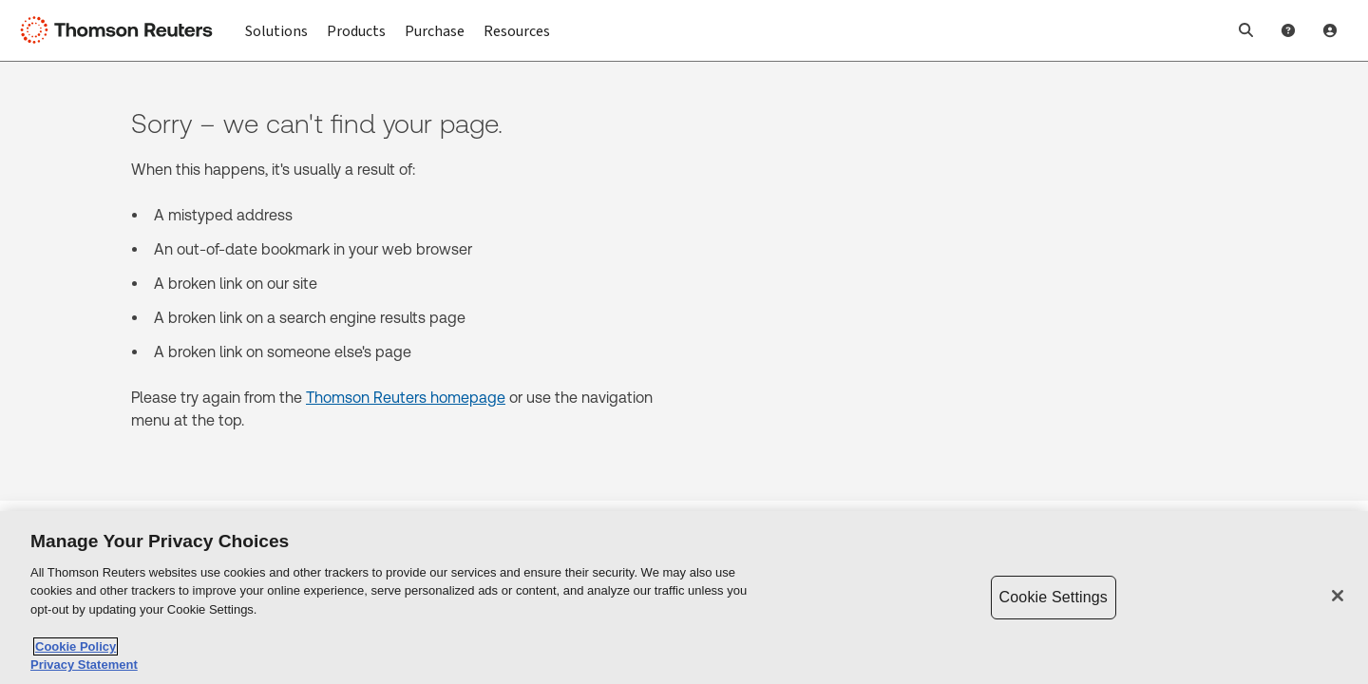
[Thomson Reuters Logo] (121, 30)
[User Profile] (1330, 30)
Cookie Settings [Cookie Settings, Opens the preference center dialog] (1053, 597)
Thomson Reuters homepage (405, 398)
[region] (684, 597)
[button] (1246, 30)
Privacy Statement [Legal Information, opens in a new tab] (84, 664)
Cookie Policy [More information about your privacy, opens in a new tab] (75, 646)
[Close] (1337, 596)
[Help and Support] (1288, 30)
